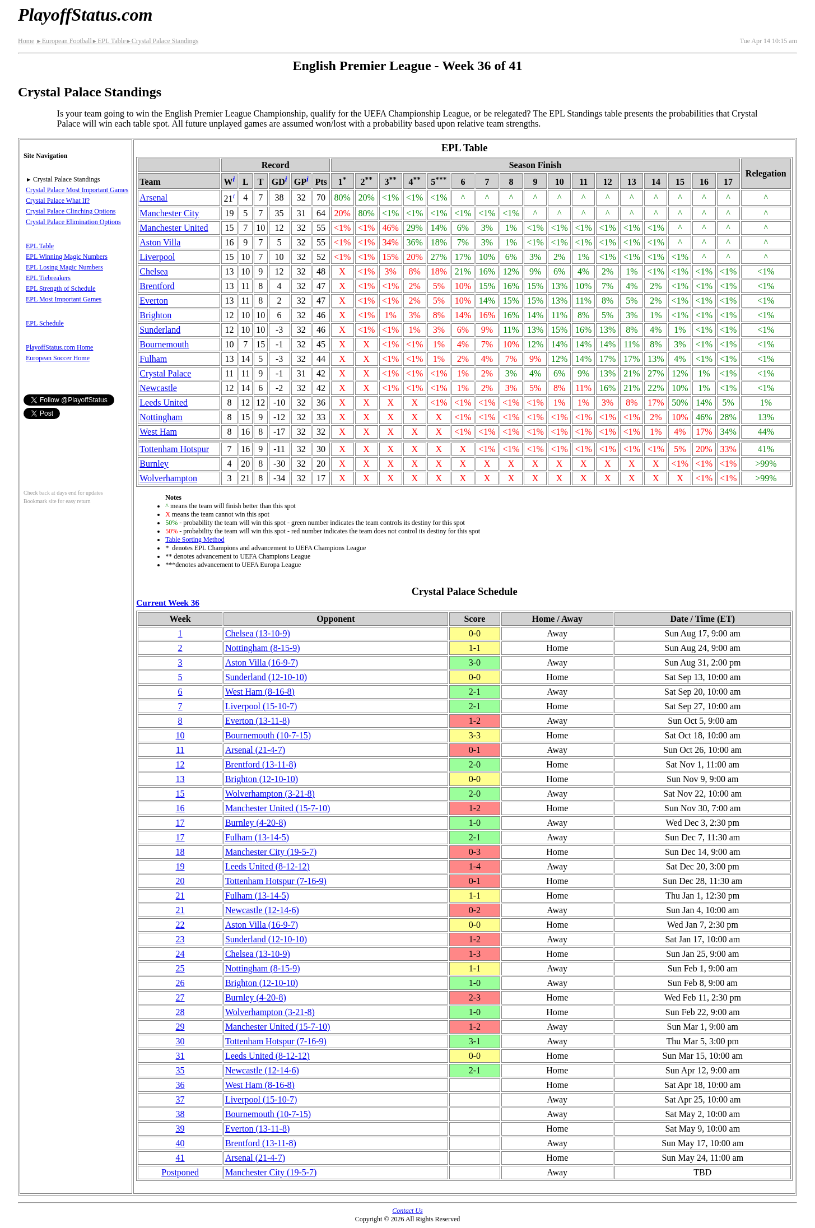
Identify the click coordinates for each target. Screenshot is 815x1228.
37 (180, 1099)
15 (180, 793)
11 (180, 750)
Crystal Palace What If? (58, 200)
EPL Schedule (45, 323)
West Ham (158, 431)
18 (180, 852)
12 (180, 764)
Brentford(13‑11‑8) (260, 764)
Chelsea (153, 271)
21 (180, 895)
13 (180, 779)
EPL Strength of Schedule (61, 288)
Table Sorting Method (194, 539)
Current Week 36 (167, 602)
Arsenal (153, 197)
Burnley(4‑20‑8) (255, 822)
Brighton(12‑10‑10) (261, 779)
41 (180, 1157)
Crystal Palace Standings (161, 41)
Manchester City (169, 213)
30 (180, 1041)
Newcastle (158, 388)
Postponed (180, 1172)
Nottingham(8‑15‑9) (262, 648)
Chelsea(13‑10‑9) (257, 633)
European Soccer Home (58, 358)
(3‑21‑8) (270, 793)
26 (180, 983)
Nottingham (160, 417)
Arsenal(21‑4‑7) (255, 750)
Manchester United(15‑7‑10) (277, 808)
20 (180, 881)
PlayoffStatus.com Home (59, 347)
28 (180, 1012)
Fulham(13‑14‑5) (257, 837)
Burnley (154, 463)
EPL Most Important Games (63, 299)
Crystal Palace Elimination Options (73, 222)
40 (180, 1143)
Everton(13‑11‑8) (257, 720)
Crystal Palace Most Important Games (77, 190)
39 (180, 1128)
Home (26, 41)
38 (180, 1114)
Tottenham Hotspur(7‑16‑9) (276, 881)
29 (180, 1026)
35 (180, 1070)
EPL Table (109, 41)
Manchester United (173, 227)
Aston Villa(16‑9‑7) (261, 662)
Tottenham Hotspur (174, 449)
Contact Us (407, 1211)
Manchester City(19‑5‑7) (271, 852)
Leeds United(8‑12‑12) (267, 866)
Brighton (155, 315)
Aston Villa (159, 242)
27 (180, 997)
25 (180, 968)
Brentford (156, 286)
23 (180, 939)
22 (180, 924)
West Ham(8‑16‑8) (260, 691)
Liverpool (157, 257)
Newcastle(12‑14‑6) (262, 910)
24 (180, 954)
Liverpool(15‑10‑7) (261, 706)
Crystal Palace (165, 373)
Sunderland (159, 329)
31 (180, 1055)
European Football (63, 41)
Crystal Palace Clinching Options (70, 211)
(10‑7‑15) (268, 735)
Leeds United (163, 402)
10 (180, 735)
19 (180, 866)
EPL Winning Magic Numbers (67, 257)
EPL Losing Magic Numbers (64, 267)
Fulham (153, 359)
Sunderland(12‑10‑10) (266, 677)
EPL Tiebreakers (48, 278)
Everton (153, 300)
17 (180, 822)
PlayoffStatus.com (85, 14)
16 (180, 808)
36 (180, 1085)
